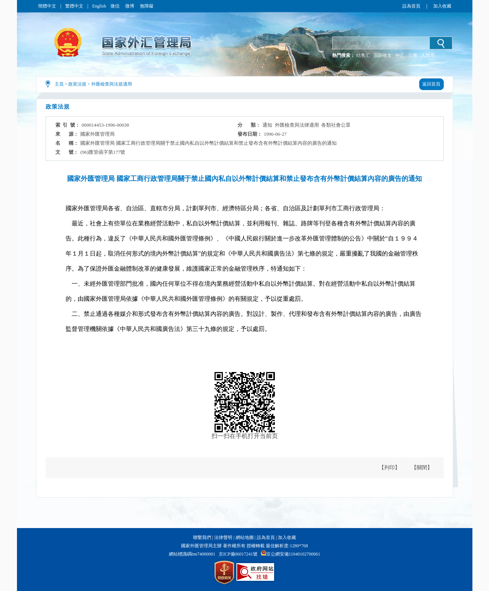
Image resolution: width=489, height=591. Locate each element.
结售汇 (363, 55)
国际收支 (383, 55)
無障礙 (146, 6)
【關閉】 (421, 467)
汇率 (412, 55)
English (99, 6)
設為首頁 (411, 6)
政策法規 (77, 84)
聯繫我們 (202, 537)
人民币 (428, 55)
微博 (130, 6)
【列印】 (389, 467)
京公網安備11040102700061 (293, 554)
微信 (115, 6)
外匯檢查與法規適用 (111, 84)
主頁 (59, 84)
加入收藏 (442, 6)
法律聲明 (223, 537)
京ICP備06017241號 (238, 554)
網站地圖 (245, 537)
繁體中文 (74, 6)
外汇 (400, 55)
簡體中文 (47, 6)
